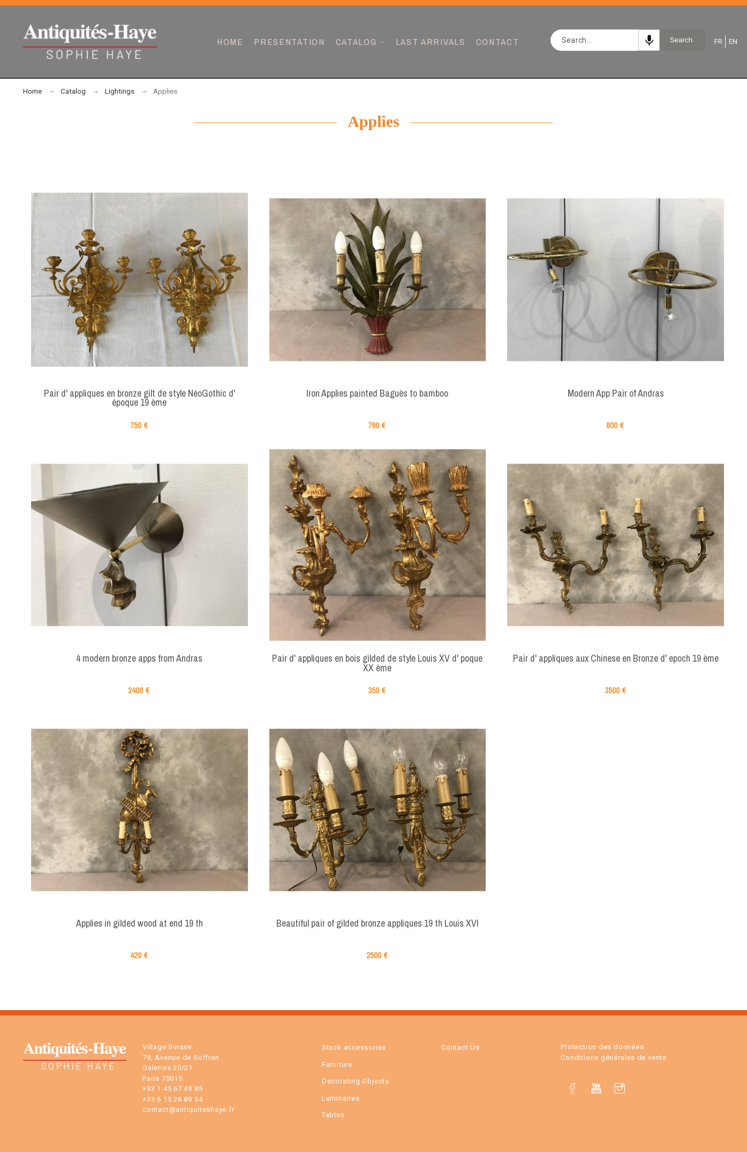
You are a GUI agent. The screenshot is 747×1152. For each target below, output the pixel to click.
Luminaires (341, 1098)
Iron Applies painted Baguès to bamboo (377, 393)
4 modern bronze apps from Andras (139, 658)
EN (732, 42)
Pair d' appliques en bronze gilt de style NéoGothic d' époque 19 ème (139, 398)
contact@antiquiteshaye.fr (188, 1109)
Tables (333, 1115)
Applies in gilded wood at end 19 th (139, 923)
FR (717, 42)
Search (681, 40)
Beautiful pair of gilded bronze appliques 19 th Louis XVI (377, 923)
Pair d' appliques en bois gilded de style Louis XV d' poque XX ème (377, 662)
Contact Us (460, 1047)
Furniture (337, 1064)
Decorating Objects (355, 1081)
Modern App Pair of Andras (616, 393)
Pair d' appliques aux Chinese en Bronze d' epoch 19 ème (616, 658)
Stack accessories (354, 1047)
